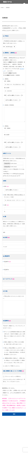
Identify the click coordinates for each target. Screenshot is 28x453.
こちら (7, 30)
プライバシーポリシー (8, 379)
